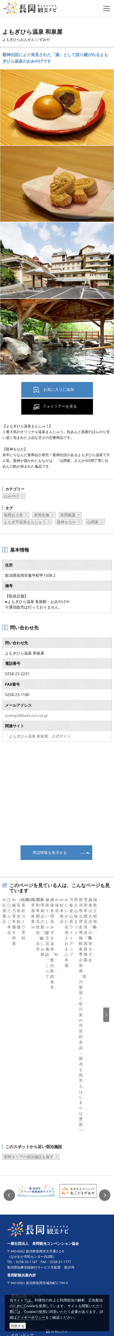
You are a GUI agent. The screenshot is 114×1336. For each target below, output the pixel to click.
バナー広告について (28, 1164)
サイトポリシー (24, 1177)
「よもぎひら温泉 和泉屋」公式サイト (38, 736)
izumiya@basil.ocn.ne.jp (26, 715)
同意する (17, 1326)
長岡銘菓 (68, 515)
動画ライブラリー (26, 1235)
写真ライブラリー (26, 1229)
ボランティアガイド (28, 1183)
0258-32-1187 (26, 1110)
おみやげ (11, 496)
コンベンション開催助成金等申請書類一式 (47, 1203)
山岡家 (92, 522)
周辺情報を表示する (50, 852)
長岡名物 (41, 515)
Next (104, 1043)
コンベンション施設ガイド (34, 1209)
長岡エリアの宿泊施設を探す (29, 1005)
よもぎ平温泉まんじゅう (25, 522)
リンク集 (18, 1170)
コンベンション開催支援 (32, 1196)
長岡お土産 (13, 515)
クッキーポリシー (31, 1317)
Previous (9, 1043)
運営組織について (26, 1144)
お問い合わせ (22, 1242)
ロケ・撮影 (20, 1222)
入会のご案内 (22, 1151)
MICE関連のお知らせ (29, 1216)
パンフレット (22, 1190)
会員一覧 (18, 1157)
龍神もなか (66, 522)
